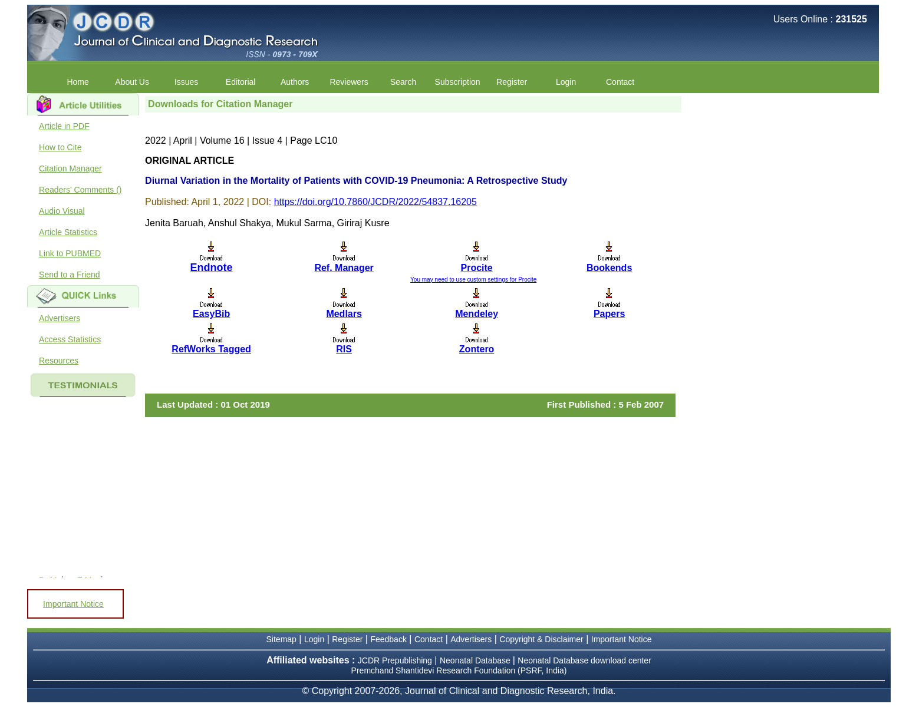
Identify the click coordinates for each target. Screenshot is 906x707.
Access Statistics (70, 339)
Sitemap (281, 639)
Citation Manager (70, 168)
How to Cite (60, 147)
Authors (295, 82)
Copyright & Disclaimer (541, 639)
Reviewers (349, 82)
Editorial (241, 82)
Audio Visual (62, 211)
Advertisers (59, 318)
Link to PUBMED (70, 253)
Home (77, 82)
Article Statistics (68, 232)
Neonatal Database (476, 660)
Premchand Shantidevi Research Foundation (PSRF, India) (459, 670)
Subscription (457, 82)
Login (566, 82)
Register (511, 82)
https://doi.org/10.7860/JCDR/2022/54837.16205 (375, 202)
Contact (620, 82)
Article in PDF (64, 126)
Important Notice (73, 604)
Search (403, 82)
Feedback (388, 639)
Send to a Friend (69, 274)
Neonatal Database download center (584, 660)
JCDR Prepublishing (395, 660)
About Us (132, 82)
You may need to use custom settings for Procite (473, 279)
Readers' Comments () (80, 189)
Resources (58, 360)
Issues (186, 82)
